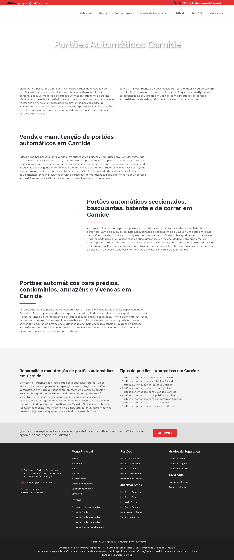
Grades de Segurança (82, 484)
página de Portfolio (56, 435)
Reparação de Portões (131, 478)
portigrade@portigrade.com (32, 3)
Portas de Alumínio (178, 487)
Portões (75, 473)
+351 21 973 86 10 (34, 489)
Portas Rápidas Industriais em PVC (88, 527)
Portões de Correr (129, 468)
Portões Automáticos (130, 458)
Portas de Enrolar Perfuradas (86, 522)
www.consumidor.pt (187, 551)
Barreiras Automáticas (131, 512)
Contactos (77, 494)
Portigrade (77, 463)
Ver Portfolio (165, 432)
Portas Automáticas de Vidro (86, 507)
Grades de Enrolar (178, 458)
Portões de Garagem (130, 492)
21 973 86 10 (187, 2)
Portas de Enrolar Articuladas (86, 517)
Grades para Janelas (179, 468)
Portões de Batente (130, 463)
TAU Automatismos (129, 517)
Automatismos (79, 478)
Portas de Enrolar (80, 512)
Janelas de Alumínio (178, 482)
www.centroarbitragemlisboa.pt (113, 551)
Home (75, 458)
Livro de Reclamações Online (117, 555)
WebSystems (139, 542)
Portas (75, 468)
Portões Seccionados (130, 473)
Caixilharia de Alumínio (82, 489)
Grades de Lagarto (178, 463)
